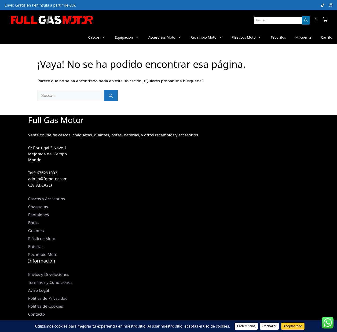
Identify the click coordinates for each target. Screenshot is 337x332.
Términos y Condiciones (50, 282)
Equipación (129, 37)
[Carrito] (325, 20)
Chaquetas (38, 206)
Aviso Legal (38, 290)
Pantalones (38, 214)
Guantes (36, 230)
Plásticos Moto (249, 37)
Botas (33, 222)
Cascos (99, 37)
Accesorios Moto (167, 37)
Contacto (36, 314)
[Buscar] (306, 20)
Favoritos (278, 37)
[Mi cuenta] (316, 20)
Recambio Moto (208, 37)
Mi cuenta (303, 37)
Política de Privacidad (48, 298)
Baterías (35, 246)
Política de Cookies (45, 306)
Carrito (326, 37)
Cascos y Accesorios (46, 198)
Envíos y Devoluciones (48, 274)
